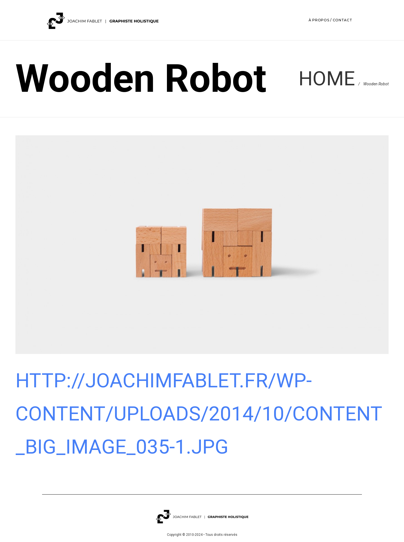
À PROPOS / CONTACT (330, 20)
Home (327, 78)
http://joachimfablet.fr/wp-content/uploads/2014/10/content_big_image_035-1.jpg (198, 414)
